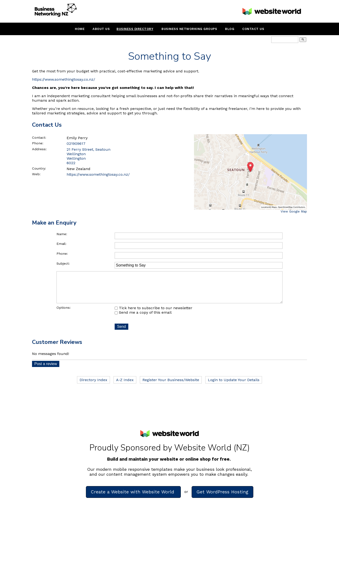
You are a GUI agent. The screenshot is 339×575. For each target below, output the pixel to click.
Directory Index (93, 386)
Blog (229, 29)
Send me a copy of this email (143, 319)
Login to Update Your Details (233, 386)
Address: (39, 149)
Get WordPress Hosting (222, 498)
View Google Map (294, 211)
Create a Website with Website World (133, 498)
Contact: (39, 137)
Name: (61, 234)
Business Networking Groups (189, 29)
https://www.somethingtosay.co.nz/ (63, 79)
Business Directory (135, 29)
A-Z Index (125, 386)
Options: (63, 314)
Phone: (37, 143)
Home (80, 29)
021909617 (76, 143)
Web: (36, 174)
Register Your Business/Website (170, 386)
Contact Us (253, 29)
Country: (39, 168)
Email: (61, 244)
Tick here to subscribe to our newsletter (153, 314)
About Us (101, 29)
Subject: (63, 263)
